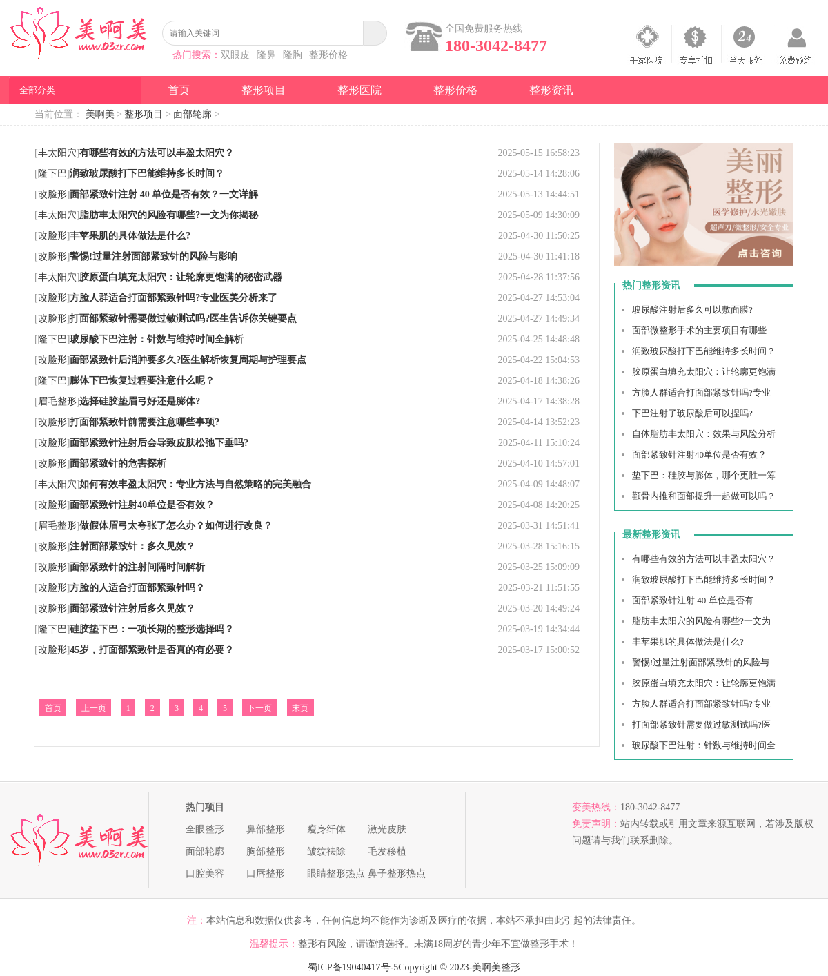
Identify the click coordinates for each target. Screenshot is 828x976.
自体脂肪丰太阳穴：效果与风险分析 (704, 434)
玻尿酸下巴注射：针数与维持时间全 (704, 745)
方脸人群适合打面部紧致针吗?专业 (701, 392)
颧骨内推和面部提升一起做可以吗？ (704, 496)
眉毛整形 (57, 401)
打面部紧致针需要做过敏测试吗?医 (701, 724)
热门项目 (205, 807)
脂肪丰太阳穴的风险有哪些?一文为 (701, 621)
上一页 (93, 708)
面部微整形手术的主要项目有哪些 (699, 330)
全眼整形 (205, 829)
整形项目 (263, 90)
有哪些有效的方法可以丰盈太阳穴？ (704, 559)
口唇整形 (265, 873)
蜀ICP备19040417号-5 (353, 967)
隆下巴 (52, 173)
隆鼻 (266, 55)
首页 (179, 90)
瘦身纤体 (326, 829)
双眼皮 (235, 55)
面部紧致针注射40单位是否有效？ (699, 454)
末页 (300, 708)
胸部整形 (265, 851)
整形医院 (359, 90)
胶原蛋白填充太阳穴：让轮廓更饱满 (704, 372)
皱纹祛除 (326, 851)
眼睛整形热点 (336, 873)
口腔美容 (205, 873)
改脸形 (52, 194)
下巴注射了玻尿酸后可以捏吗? (692, 413)
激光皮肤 (387, 829)
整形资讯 (551, 90)
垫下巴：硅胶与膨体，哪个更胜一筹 (704, 475)
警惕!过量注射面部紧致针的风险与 (700, 662)
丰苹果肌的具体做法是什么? (688, 641)
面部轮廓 (192, 114)
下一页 (259, 708)
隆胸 (292, 55)
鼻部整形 (265, 829)
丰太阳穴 (57, 153)
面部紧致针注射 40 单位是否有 (692, 600)
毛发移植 (387, 851)
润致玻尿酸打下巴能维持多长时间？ (704, 351)
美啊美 (100, 114)
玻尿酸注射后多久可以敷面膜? (692, 309)
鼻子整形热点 (397, 873)
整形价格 (328, 55)
